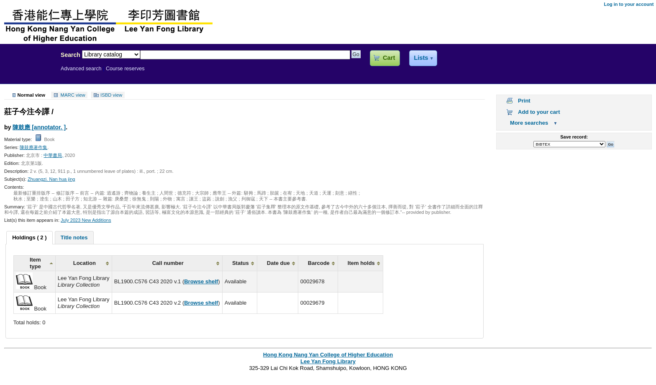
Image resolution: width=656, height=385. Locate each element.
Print (524, 101)
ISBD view (111, 95)
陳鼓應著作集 (33, 147)
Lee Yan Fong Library (28, 72)
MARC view (73, 95)
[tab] (29, 237)
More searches (529, 123)
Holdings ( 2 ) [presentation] (29, 237)
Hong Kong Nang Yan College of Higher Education (328, 355)
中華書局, (53, 155)
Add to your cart (539, 112)
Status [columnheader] (240, 263)
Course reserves (125, 69)
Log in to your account (628, 4)
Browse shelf (201, 281)
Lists (421, 57)
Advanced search (81, 69)
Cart (389, 57)
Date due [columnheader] (278, 263)
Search (70, 54)
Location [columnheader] (84, 263)
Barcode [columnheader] (319, 263)
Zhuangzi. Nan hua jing (51, 179)
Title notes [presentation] (74, 237)
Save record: (574, 136)
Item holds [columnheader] (361, 263)
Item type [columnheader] (35, 263)
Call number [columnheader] (168, 263)
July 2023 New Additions (86, 220)
